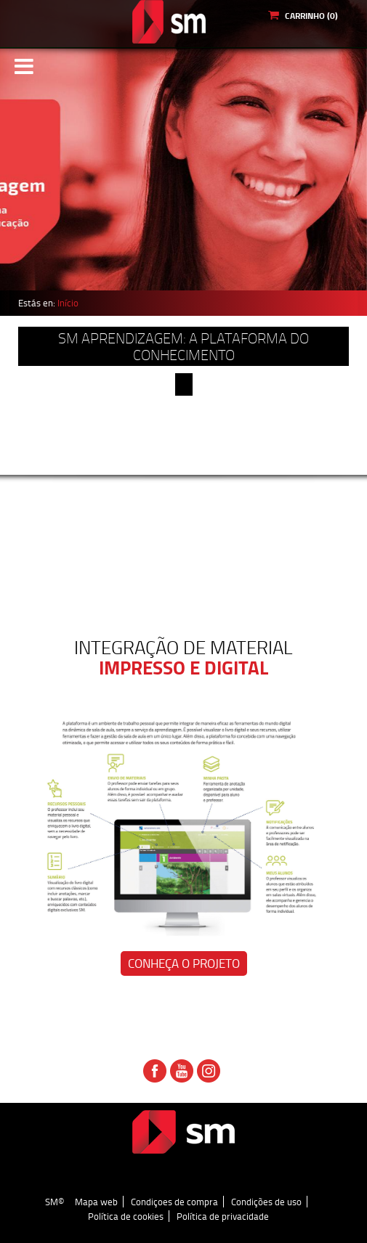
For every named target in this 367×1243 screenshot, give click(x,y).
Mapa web (96, 1201)
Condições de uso (266, 1201)
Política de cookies (126, 1216)
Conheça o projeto (184, 963)
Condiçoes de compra (174, 1201)
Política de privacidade (223, 1216)
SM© (54, 1201)
